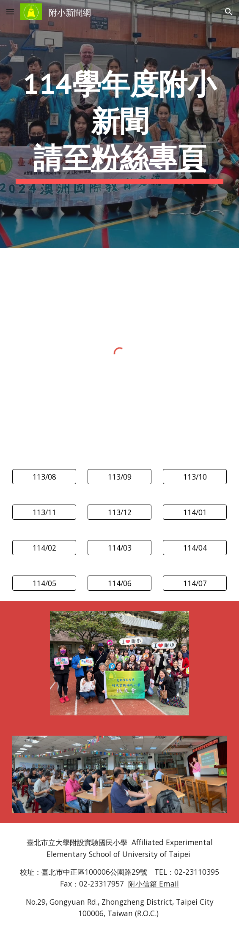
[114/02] (44, 548)
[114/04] (194, 548)
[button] (10, 11)
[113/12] (119, 512)
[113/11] (44, 512)
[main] (119, 124)
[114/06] (119, 583)
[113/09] (119, 477)
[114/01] (194, 512)
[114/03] (119, 548)
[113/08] (44, 477)
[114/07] (194, 583)
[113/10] (194, 477)
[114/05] (44, 583)
